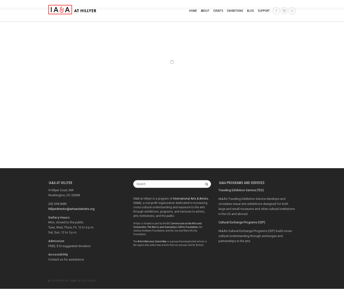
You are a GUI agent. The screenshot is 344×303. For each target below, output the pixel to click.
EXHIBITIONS (235, 10)
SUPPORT (264, 10)
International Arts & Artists (190, 212)
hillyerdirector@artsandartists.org (71, 223)
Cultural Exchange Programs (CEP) (241, 236)
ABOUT (205, 10)
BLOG (250, 10)
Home (193, 10)
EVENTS (218, 10)
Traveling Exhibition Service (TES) (241, 204)
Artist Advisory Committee (152, 255)
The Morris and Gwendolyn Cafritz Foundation (172, 241)
